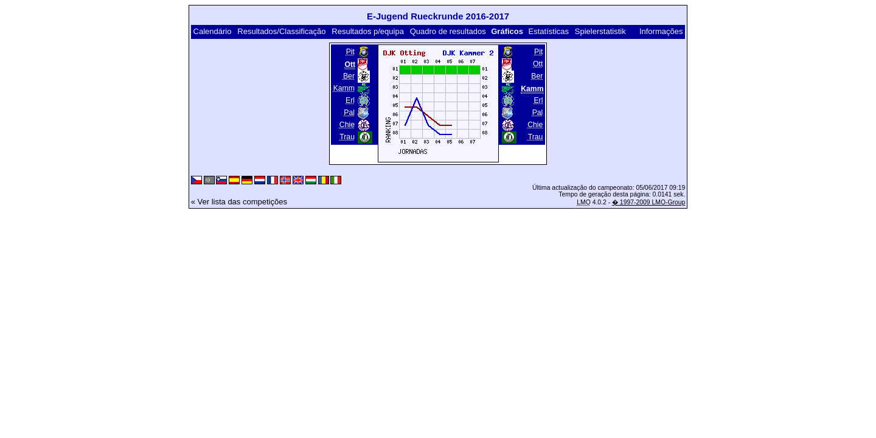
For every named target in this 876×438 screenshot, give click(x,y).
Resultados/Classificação (281, 31)
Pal (349, 112)
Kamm (344, 88)
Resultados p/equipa (368, 31)
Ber (349, 76)
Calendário (212, 31)
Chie (347, 124)
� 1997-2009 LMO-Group (648, 202)
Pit (350, 51)
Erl (350, 100)
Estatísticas (549, 31)
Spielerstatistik (600, 31)
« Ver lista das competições (239, 201)
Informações (661, 31)
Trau (347, 137)
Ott (538, 64)
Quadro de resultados (448, 31)
